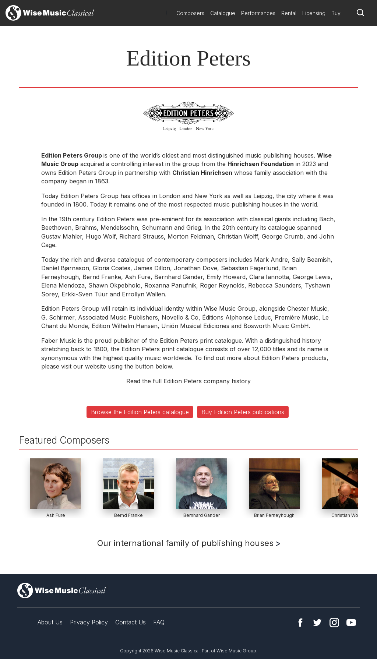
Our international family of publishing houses (188, 543)
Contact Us (130, 622)
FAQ (159, 622)
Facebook (300, 622)
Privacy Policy (89, 622)
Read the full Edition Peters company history (188, 381)
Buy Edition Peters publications (242, 412)
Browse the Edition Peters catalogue (140, 412)
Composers (190, 13)
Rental (288, 13)
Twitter (317, 622)
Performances (258, 13)
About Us (50, 622)
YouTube (351, 622)
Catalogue (222, 13)
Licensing (313, 13)
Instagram (334, 622)
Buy (336, 13)
